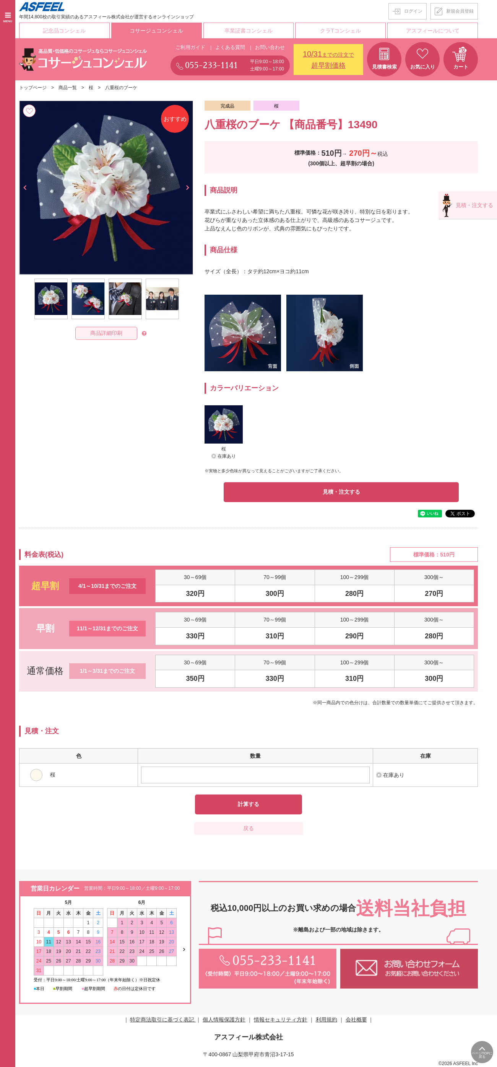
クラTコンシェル (340, 30)
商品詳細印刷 (106, 333)
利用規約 (326, 1019)
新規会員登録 (460, 11)
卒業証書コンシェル (248, 30)
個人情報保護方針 (224, 1019)
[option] (106, 187)
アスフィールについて (433, 30)
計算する (248, 804)
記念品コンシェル (64, 30)
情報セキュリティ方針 (280, 1019)
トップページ (33, 87)
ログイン (413, 11)
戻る (248, 828)
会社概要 (356, 1019)
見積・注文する (341, 491)
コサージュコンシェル (156, 30)
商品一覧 (67, 87)
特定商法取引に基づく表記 (163, 1019)
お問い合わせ (270, 46)
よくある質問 (230, 46)
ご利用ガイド (190, 46)
